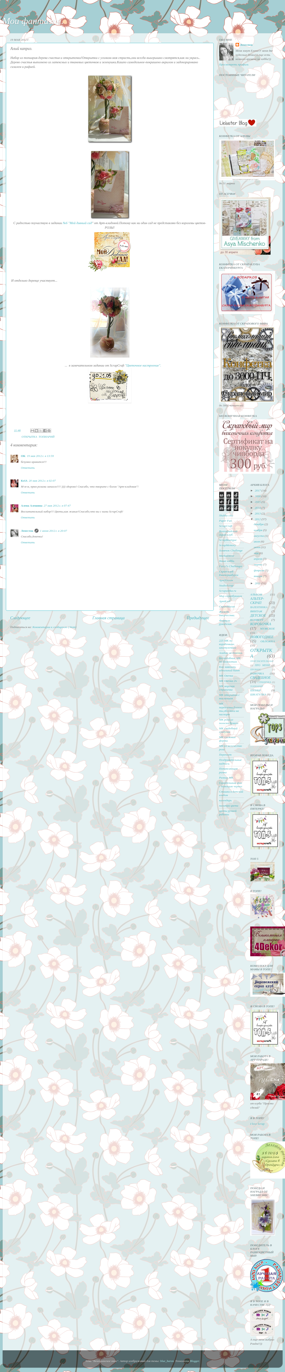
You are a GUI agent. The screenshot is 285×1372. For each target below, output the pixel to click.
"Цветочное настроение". (143, 365)
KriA (24, 480)
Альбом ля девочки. (231, 652)
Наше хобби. (227, 561)
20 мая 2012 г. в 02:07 (42, 480)
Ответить (28, 467)
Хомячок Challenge (231, 550)
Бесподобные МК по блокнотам (230, 659)
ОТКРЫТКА (29, 436)
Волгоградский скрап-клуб (228, 533)
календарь (225, 800)
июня (257, 547)
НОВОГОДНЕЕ (261, 637)
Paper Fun (225, 520)
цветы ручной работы (228, 812)
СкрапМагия (227, 606)
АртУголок (226, 580)
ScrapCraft (225, 526)
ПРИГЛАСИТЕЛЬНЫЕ (262, 661)
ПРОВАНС (255, 669)
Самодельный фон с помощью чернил (230, 784)
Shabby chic (226, 515)
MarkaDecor (226, 555)
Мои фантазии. (33, 21)
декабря (259, 524)
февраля (259, 570)
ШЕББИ (255, 690)
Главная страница (109, 618)
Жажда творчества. (227, 613)
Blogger (194, 1361)
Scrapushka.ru (227, 590)
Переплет (225, 754)
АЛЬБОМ (256, 594)
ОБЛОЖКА (268, 641)
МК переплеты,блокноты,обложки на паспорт (230, 709)
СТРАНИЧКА (264, 682)
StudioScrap (226, 585)
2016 (258, 496)
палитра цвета (228, 805)
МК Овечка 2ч (228, 680)
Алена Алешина (31, 505)
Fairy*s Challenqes (230, 566)
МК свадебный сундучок (228, 730)
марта (258, 564)
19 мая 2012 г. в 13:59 (40, 456)
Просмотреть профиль (234, 64)
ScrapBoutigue (228, 540)
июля (257, 541)
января (258, 576)
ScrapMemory (227, 545)
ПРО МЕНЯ (262, 665)
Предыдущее (198, 618)
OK (23, 456)
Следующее (20, 618)
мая (256, 553)
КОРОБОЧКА (260, 624)
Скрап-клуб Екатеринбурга (228, 573)
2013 (258, 513)
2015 (258, 502)
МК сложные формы (227, 738)
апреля (258, 558)
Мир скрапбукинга (230, 596)
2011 (258, 583)
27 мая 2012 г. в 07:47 (57, 505)
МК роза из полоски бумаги (228, 721)
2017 (258, 490)
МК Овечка (226, 675)
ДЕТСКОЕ (258, 616)
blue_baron (167, 1361)
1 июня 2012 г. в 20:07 (53, 530)
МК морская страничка (227, 687)
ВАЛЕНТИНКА (258, 607)
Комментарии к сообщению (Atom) (54, 627)
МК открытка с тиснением (229, 696)
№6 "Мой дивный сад (77, 223)
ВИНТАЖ (256, 611)
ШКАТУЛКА (258, 694)
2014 (258, 507)
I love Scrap (257, 1123)
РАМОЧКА (257, 673)
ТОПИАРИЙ (46, 436)
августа (259, 535)
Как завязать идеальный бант (229, 668)
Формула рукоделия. (225, 622)
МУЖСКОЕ (267, 628)
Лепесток (27, 530)
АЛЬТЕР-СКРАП (257, 601)
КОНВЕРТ (256, 619)
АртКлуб (225, 601)
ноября (258, 530)
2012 (258, 519)
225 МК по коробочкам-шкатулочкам (227, 644)
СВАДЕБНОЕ (260, 678)
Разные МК (226, 777)
